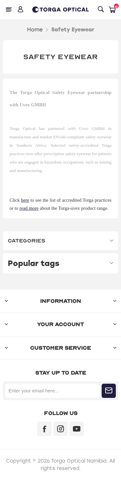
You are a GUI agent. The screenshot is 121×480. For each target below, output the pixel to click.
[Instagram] (60, 428)
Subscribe (109, 391)
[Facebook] (44, 428)
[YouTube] (76, 428)
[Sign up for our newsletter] (52, 391)
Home (35, 30)
